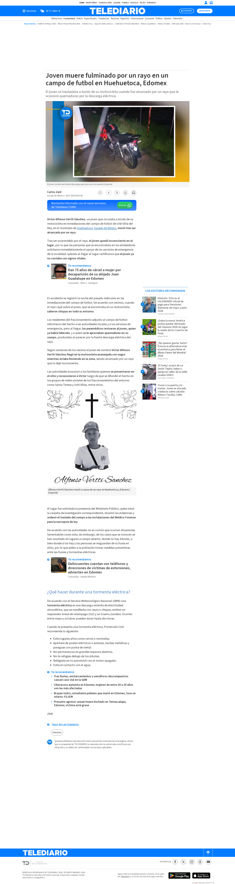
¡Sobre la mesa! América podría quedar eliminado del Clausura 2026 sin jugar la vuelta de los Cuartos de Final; (173, 327)
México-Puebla (164, 23)
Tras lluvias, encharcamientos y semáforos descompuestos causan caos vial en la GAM (91, 678)
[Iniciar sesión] (205, 2)
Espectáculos (90, 18)
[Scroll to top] (208, 853)
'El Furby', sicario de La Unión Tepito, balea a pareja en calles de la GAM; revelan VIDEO (172, 370)
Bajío (142, 2)
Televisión (177, 18)
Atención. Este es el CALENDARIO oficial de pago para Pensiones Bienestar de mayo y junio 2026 (172, 304)
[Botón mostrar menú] (30, 10)
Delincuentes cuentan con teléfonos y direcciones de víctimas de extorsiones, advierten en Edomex (99, 568)
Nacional (115, 18)
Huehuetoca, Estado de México (96, 228)
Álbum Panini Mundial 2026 (69, 23)
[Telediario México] (117, 11)
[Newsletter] (211, 3)
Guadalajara (105, 2)
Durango (151, 2)
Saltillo (134, 2)
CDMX (82, 2)
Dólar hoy (207, 23)
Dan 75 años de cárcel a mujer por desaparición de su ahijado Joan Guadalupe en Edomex (94, 274)
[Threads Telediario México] (200, 861)
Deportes (124, 18)
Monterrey (91, 2)
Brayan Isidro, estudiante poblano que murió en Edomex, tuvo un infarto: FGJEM (95, 695)
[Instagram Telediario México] (191, 861)
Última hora (56, 18)
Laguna (116, 2)
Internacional (137, 18)
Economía (149, 18)
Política (159, 18)
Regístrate (204, 11)
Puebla (125, 2)
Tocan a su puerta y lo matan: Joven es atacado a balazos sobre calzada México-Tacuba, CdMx (172, 390)
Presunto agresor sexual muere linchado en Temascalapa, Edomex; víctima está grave (90, 703)
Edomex (57, 732)
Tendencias (103, 18)
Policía (79, 18)
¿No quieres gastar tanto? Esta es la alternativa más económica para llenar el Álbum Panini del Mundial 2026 (172, 349)
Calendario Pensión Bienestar (127, 23)
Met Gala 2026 (177, 23)
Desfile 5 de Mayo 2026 (47, 23)
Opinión (167, 18)
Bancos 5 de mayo (193, 23)
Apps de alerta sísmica (104, 23)
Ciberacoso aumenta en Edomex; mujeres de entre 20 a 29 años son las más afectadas (93, 686)
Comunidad (69, 18)
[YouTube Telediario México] (208, 861)
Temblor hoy (87, 23)
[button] (100, 193)
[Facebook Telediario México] (175, 861)
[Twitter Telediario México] (183, 861)
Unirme (122, 205)
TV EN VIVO (187, 11)
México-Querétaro (148, 23)
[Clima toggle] (49, 11)
